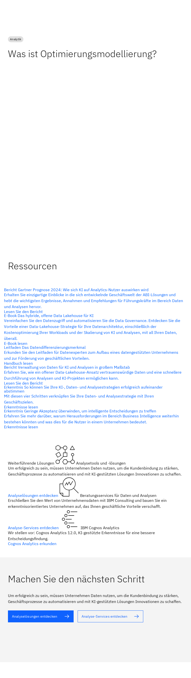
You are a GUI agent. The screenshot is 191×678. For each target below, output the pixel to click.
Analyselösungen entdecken (33, 495)
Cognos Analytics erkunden (32, 543)
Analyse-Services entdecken (34, 527)
